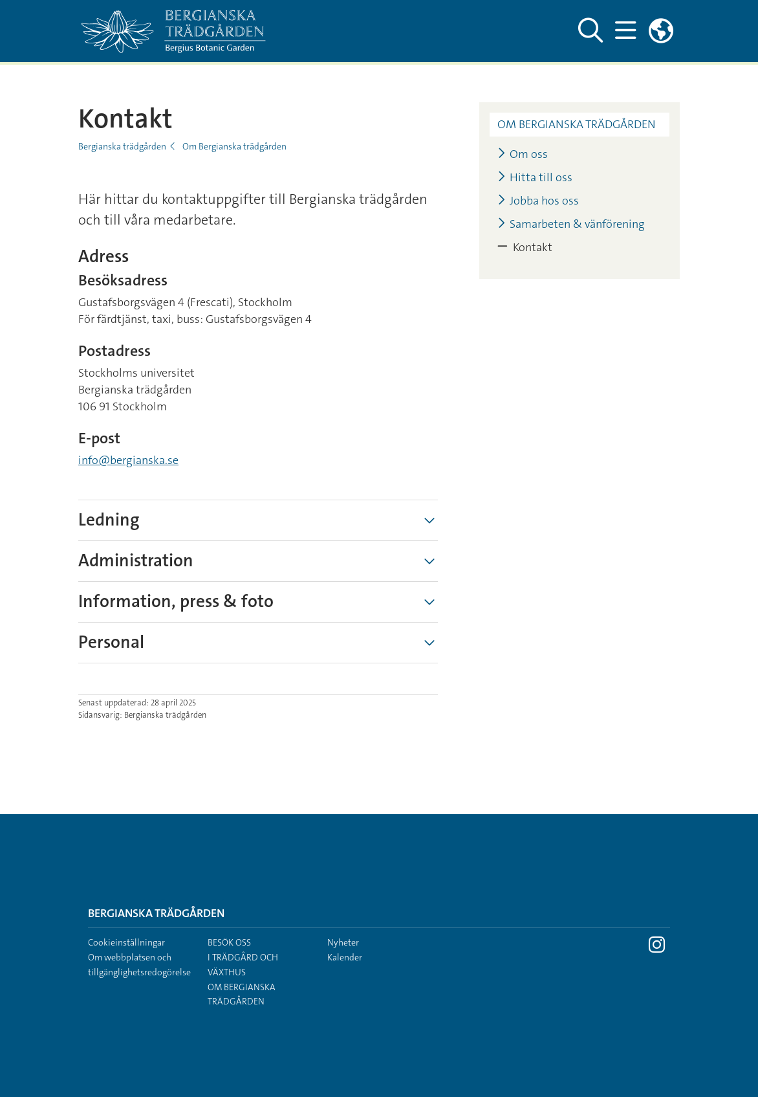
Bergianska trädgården (122, 146)
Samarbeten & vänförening (571, 224)
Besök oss (229, 942)
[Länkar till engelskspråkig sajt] (661, 31)
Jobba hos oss (538, 201)
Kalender (344, 957)
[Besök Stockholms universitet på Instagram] (657, 948)
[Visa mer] (429, 520)
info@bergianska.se (128, 460)
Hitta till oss (534, 177)
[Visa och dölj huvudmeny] (625, 31)
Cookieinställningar (126, 942)
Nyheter (343, 942)
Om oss (522, 154)
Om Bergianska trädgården (234, 146)
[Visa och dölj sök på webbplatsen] (590, 31)
